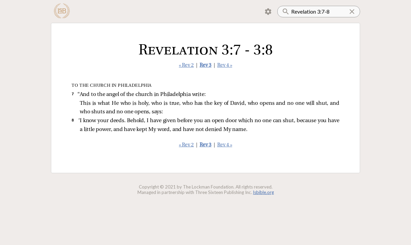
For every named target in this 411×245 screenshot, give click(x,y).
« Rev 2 (186, 65)
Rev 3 (205, 65)
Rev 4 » (224, 65)
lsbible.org (263, 192)
